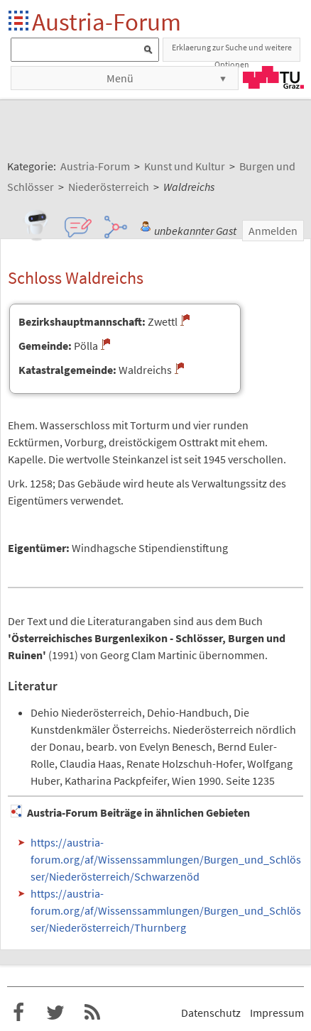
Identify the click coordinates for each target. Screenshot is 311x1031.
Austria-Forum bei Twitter (55, 1012)
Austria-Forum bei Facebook (18, 1012)
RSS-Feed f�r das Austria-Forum (92, 1012)
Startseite (19, 21)
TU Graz (273, 77)
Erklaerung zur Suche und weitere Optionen (232, 52)
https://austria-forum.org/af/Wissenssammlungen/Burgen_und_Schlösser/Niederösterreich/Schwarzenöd (166, 859)
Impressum (277, 1012)
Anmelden (273, 231)
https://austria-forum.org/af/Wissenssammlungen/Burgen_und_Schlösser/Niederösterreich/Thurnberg (166, 910)
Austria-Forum (106, 22)
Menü (120, 78)
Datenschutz (211, 1012)
